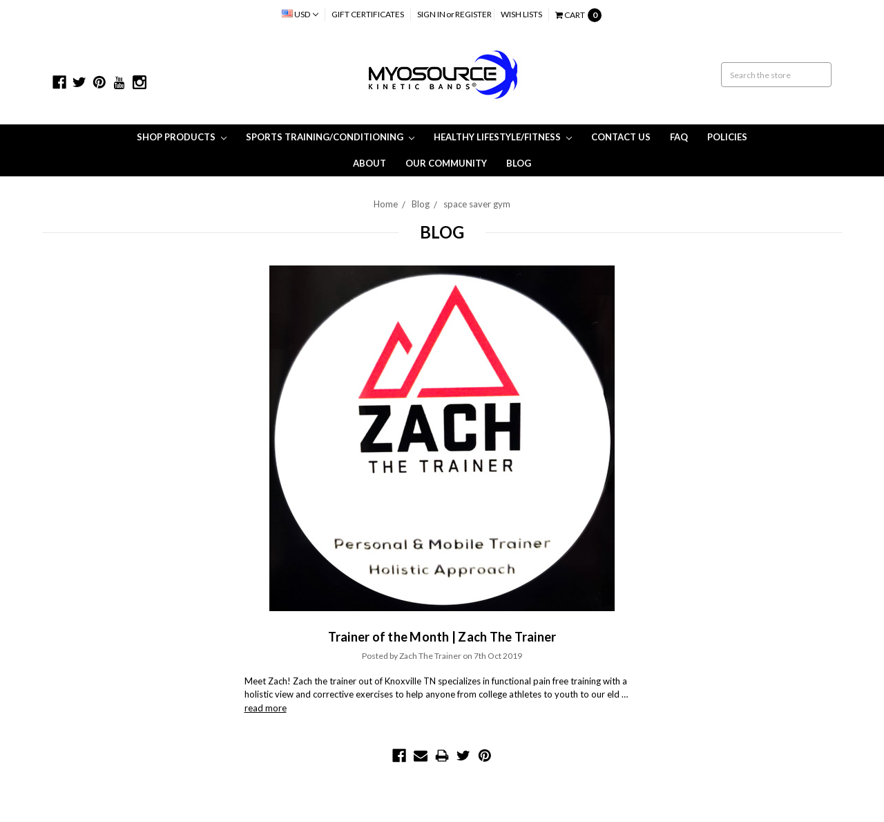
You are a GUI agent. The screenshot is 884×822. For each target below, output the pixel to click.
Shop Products (182, 136)
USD (300, 14)
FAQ (679, 136)
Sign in (431, 14)
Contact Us (621, 136)
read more (265, 707)
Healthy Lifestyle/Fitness (503, 136)
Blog (518, 163)
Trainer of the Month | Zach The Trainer (442, 636)
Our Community (446, 163)
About (369, 163)
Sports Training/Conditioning (330, 136)
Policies (727, 136)
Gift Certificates (368, 14)
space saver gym (476, 203)
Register (473, 14)
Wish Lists (521, 14)
